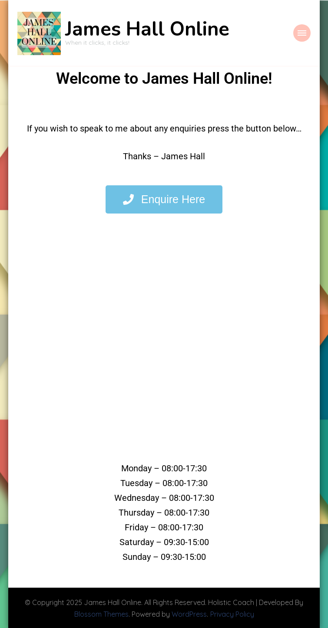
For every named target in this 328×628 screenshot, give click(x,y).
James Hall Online (147, 29)
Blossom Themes (101, 613)
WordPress (189, 613)
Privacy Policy (232, 613)
